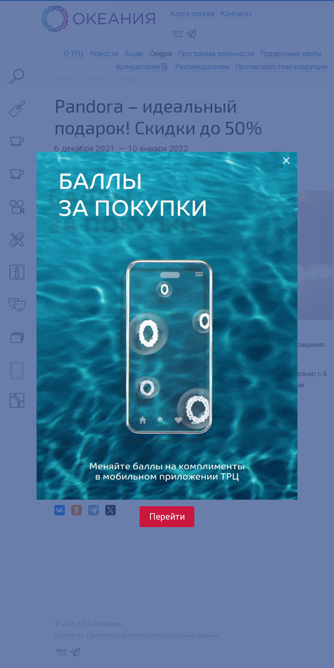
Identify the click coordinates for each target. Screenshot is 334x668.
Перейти (167, 516)
